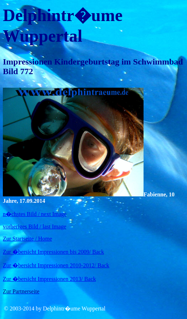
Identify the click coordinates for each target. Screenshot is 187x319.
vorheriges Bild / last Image (34, 226)
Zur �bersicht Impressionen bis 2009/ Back (53, 252)
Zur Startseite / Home (27, 239)
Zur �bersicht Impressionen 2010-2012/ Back (56, 265)
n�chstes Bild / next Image (35, 214)
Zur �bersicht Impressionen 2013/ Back (49, 279)
